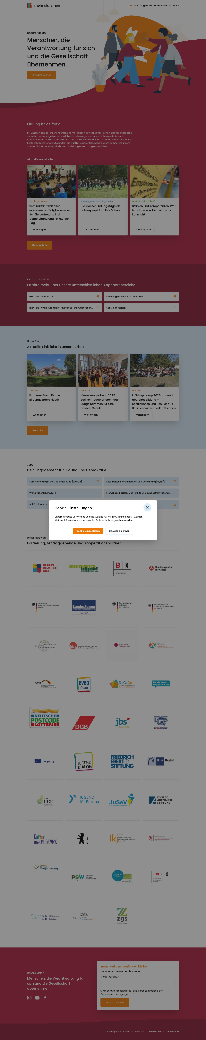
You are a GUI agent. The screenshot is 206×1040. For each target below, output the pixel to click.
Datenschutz (103, 520)
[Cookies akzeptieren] (88, 531)
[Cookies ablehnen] (119, 531)
